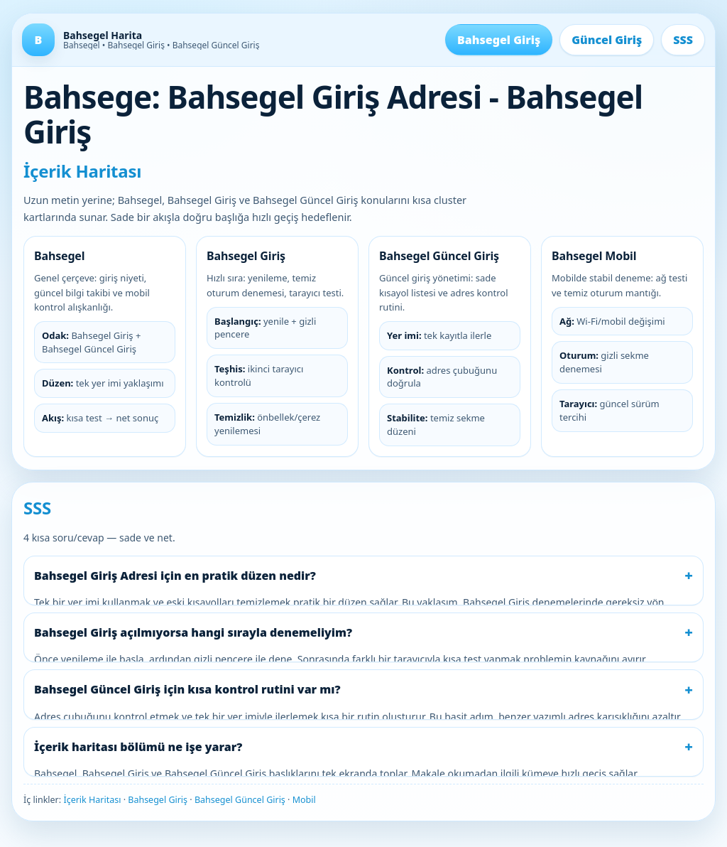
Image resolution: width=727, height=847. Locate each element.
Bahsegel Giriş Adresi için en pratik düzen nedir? (175, 575)
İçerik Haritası (92, 800)
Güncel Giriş (607, 40)
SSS (683, 40)
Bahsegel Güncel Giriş (240, 800)
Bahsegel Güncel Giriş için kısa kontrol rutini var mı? (187, 689)
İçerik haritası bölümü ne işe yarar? (138, 747)
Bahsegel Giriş (498, 40)
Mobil (304, 800)
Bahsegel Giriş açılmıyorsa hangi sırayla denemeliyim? (193, 632)
